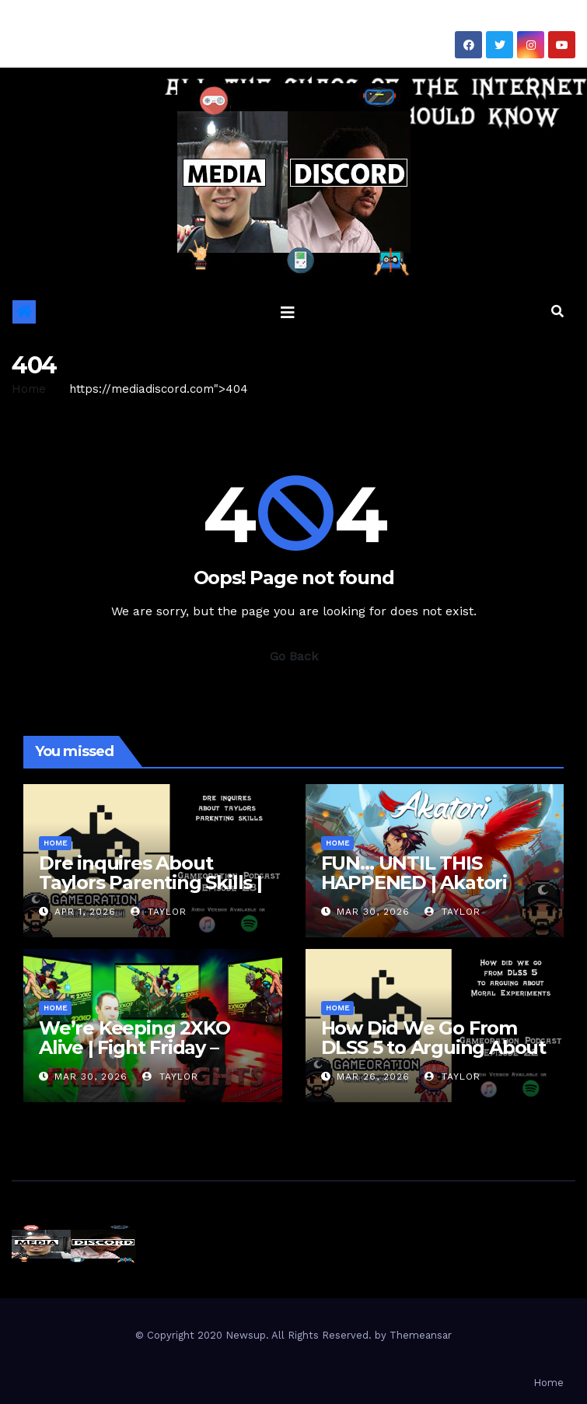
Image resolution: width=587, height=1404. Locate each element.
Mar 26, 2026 (373, 1076)
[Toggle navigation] (288, 311)
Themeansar (421, 1335)
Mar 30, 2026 (373, 911)
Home (29, 389)
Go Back (294, 656)
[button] (557, 311)
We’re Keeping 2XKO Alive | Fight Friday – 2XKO (134, 1047)
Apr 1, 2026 (85, 911)
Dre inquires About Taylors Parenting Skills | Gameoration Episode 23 (150, 882)
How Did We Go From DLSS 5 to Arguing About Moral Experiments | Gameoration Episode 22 (433, 1057)
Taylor (159, 911)
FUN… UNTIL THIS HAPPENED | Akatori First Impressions (414, 882)
